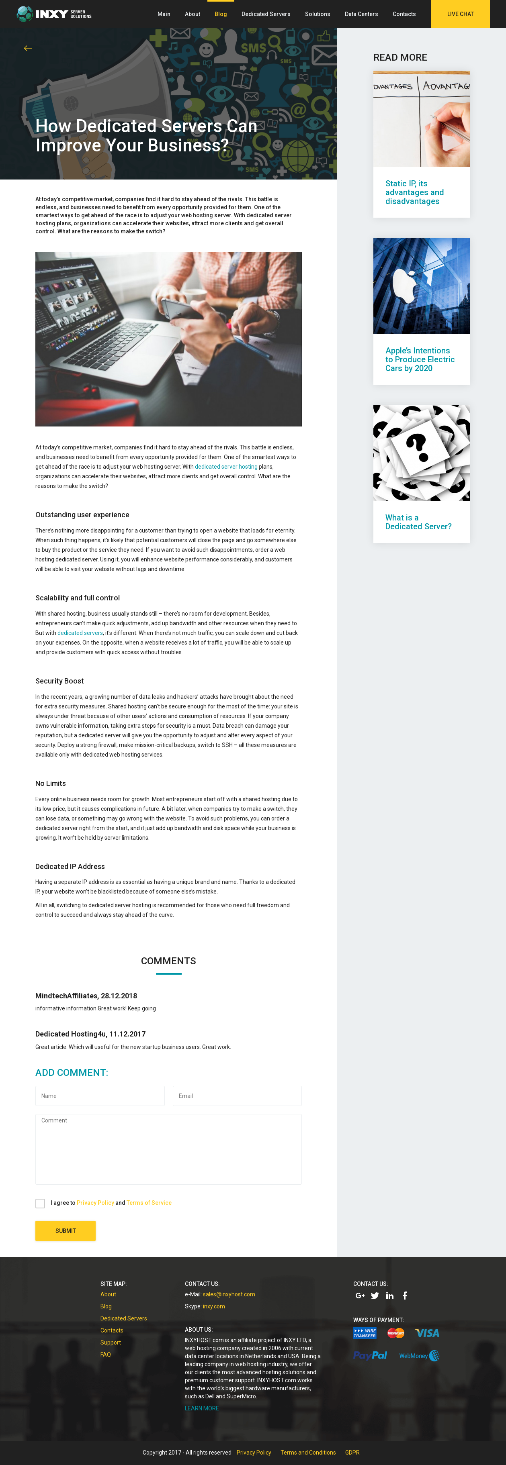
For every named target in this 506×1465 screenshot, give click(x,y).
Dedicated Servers (266, 14)
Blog (221, 14)
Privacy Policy (95, 1203)
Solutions (317, 14)
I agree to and (111, 1203)
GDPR (352, 1452)
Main (164, 14)
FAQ (105, 1354)
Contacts (404, 14)
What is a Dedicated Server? (418, 522)
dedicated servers (80, 633)
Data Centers (361, 14)
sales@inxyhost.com (229, 1294)
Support (110, 1342)
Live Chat (460, 14)
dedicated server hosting (226, 466)
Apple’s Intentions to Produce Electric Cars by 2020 (420, 359)
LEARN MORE (202, 1408)
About (192, 14)
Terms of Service (149, 1203)
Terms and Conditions (308, 1452)
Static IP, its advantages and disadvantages (414, 192)
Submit (65, 1231)
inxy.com (214, 1306)
